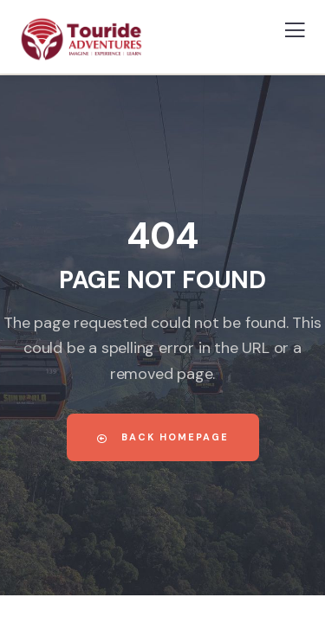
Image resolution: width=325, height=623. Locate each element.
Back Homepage (163, 437)
